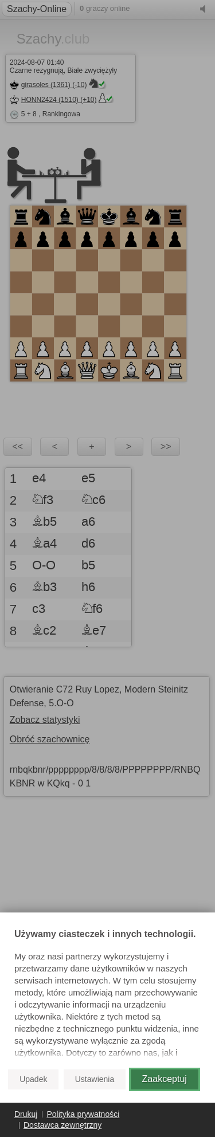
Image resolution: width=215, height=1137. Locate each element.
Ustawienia (94, 1079)
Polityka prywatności (82, 1114)
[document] (107, 994)
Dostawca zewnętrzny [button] (62, 1125)
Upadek (33, 1079)
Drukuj (25, 1114)
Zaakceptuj (164, 1079)
